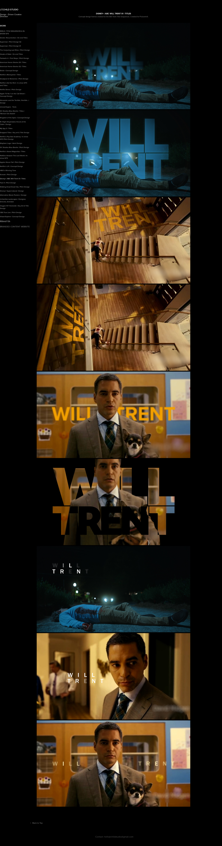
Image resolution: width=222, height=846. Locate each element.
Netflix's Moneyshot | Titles (10, 74)
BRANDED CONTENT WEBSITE (15, 226)
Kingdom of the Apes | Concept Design (15, 117)
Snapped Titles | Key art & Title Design (14, 132)
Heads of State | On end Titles (11, 54)
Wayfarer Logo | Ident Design (11, 143)
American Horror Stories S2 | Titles (13, 66)
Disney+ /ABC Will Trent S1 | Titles (13, 178)
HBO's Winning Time (8, 170)
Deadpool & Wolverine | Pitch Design (14, 79)
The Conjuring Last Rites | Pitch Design (15, 50)
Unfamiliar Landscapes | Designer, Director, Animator (13, 200)
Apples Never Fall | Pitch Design (12, 162)
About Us (5, 221)
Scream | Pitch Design (8, 174)
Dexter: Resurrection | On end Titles (14, 37)
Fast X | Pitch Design (8, 182)
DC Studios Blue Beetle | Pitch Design (14, 147)
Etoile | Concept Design (9, 70)
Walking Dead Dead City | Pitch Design (15, 187)
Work (3, 25)
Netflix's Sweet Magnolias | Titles (12, 151)
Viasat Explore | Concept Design (12, 216)
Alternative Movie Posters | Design (13, 195)
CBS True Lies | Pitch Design (11, 212)
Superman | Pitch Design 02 (10, 42)
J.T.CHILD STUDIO (9, 9)
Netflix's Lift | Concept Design (11, 166)
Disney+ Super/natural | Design (12, 191)
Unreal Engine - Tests (8, 107)
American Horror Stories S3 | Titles (13, 62)
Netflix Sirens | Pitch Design (10, 89)
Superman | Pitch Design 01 (10, 46)
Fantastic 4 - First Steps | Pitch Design (14, 58)
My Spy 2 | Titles (6, 128)
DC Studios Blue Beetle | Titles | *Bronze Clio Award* (12, 112)
